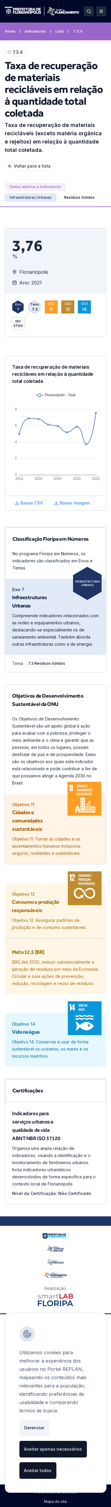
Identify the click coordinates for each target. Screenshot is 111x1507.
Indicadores (39, 31)
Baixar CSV (29, 502)
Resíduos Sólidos (79, 197)
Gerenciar (34, 1427)
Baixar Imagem (72, 502)
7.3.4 (77, 31)
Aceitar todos (38, 1470)
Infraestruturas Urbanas (87, 583)
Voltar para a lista (29, 166)
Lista (63, 31)
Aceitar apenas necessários (53, 1449)
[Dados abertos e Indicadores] (35, 187)
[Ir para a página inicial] (42, 11)
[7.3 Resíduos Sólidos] (46, 663)
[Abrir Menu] (101, 11)
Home (13, 31)
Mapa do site (55, 1501)
